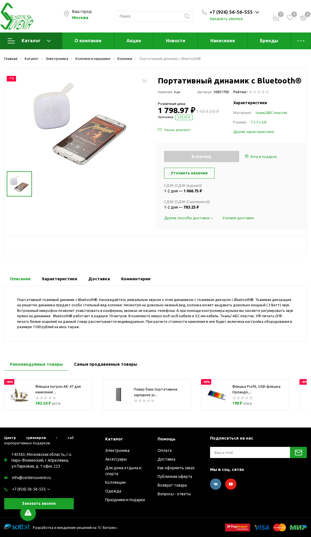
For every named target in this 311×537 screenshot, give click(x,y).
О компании (88, 40)
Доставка (166, 459)
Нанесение (222, 40)
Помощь (167, 438)
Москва (80, 17)
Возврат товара (172, 485)
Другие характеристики (253, 132)
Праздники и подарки (125, 500)
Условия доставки (238, 218)
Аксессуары (116, 459)
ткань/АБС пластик (271, 113)
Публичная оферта (175, 476)
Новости (175, 40)
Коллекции (115, 482)
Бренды (269, 40)
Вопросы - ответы (174, 494)
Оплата (165, 450)
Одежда (113, 491)
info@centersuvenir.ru (31, 477)
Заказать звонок (226, 18)
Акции (133, 40)
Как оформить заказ (176, 468)
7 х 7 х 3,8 (258, 122)
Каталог (29, 41)
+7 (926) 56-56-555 (29, 489)
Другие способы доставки (189, 218)
